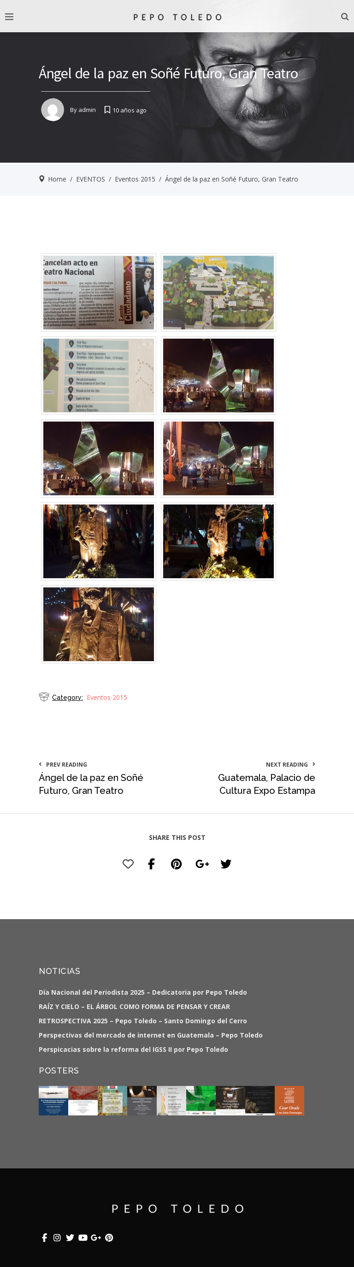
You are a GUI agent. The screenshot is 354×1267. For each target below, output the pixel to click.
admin (87, 110)
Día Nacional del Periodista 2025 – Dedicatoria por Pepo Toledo (143, 992)
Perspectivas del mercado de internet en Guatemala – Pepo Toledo (151, 1035)
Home (57, 179)
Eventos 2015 (135, 179)
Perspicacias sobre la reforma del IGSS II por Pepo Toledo (133, 1049)
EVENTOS (90, 179)
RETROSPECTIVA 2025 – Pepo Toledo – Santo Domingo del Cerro (143, 1020)
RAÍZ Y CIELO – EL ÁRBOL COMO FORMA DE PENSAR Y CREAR (134, 1006)
